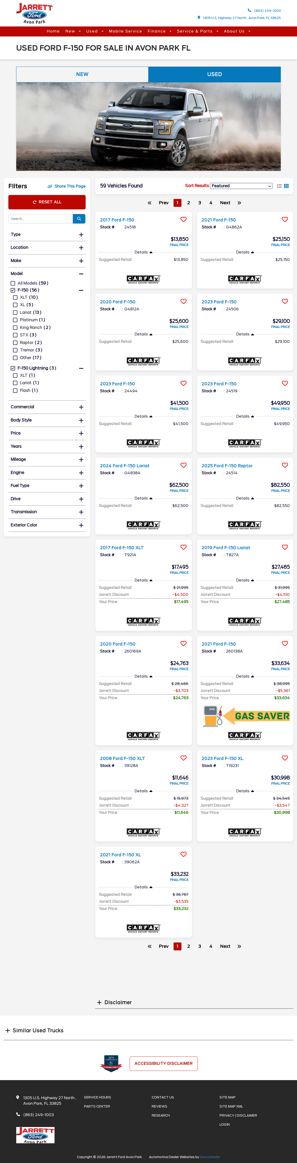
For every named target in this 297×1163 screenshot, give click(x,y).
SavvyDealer (210, 1157)
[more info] (143, 212)
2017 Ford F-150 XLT (125, 547)
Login (225, 1124)
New (71, 31)
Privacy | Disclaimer (238, 1115)
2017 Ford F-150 (120, 220)
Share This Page (67, 186)
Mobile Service (125, 31)
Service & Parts (195, 31)
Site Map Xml (231, 1106)
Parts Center (97, 1106)
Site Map (228, 1097)
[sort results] (241, 186)
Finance (157, 31)
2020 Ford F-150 (120, 302)
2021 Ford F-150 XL (124, 855)
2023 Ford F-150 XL (226, 758)
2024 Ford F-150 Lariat (129, 465)
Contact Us (163, 1097)
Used (92, 31)
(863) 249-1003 (264, 11)
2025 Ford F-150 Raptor (231, 465)
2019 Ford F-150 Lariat (230, 547)
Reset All (47, 202)
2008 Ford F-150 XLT (126, 758)
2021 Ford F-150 (221, 220)
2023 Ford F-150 (222, 302)
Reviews (159, 1106)
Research (161, 1115)
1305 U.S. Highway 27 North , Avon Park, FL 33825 (239, 18)
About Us (235, 31)
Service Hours (97, 1097)
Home (53, 31)
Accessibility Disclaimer (164, 1063)
